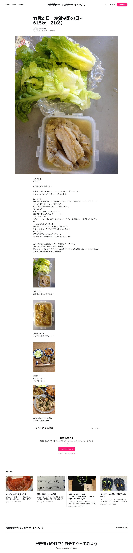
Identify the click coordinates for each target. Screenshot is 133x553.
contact (21, 4)
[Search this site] (106, 4)
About (14, 4)
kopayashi (42, 29)
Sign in (112, 4)
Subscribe (122, 5)
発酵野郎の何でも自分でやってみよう (66, 4)
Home (8, 4)
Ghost (125, 528)
